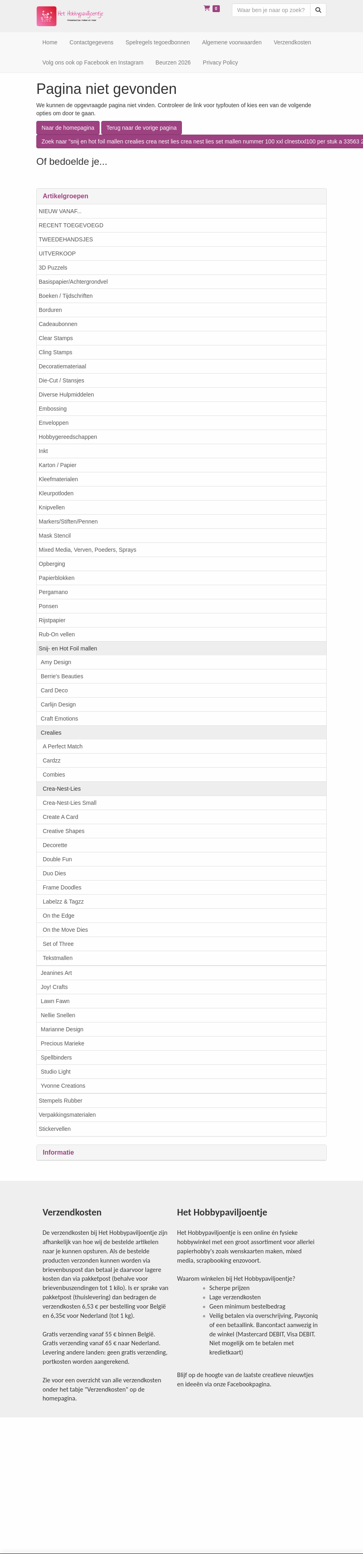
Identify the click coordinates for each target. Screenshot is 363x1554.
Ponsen (48, 606)
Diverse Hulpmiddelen (66, 394)
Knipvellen (52, 507)
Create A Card (60, 817)
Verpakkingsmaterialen (67, 1114)
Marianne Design (62, 1029)
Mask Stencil (55, 535)
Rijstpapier (52, 620)
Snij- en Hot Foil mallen (68, 648)
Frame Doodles (62, 887)
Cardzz (51, 760)
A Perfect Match (63, 746)
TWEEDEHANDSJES (66, 239)
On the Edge (59, 915)
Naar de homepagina (68, 128)
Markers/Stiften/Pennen (68, 521)
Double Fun (57, 859)
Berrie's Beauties (62, 676)
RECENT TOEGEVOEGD (71, 225)
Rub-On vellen (57, 634)
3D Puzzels (53, 267)
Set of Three (58, 944)
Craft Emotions (59, 718)
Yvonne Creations (63, 1085)
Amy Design (56, 662)
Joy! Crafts (54, 987)
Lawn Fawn (55, 1001)
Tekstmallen (58, 958)
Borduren (50, 310)
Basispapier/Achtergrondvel (73, 281)
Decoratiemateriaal (62, 366)
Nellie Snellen (58, 1015)
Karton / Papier (57, 465)
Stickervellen (55, 1129)
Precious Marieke (62, 1043)
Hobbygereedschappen (68, 437)
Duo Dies (54, 873)
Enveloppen (54, 423)
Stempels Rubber (60, 1100)
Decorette (55, 845)
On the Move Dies (65, 930)
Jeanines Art (56, 973)
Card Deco (54, 690)
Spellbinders (56, 1057)
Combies (54, 774)
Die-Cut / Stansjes (61, 380)
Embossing (53, 408)
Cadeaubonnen (58, 324)
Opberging (52, 564)
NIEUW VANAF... (60, 211)
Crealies (51, 732)
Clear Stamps (56, 338)
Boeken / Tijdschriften (66, 296)
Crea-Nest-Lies (62, 788)
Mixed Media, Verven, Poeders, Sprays (87, 549)
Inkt (43, 451)
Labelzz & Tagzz (63, 901)
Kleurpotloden (56, 493)
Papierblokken (57, 578)
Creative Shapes (64, 831)
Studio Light (56, 1071)
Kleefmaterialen (58, 479)
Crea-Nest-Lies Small (69, 803)
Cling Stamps (55, 352)
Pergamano (53, 592)
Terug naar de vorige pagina (141, 128)
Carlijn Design (58, 704)
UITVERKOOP (57, 253)
